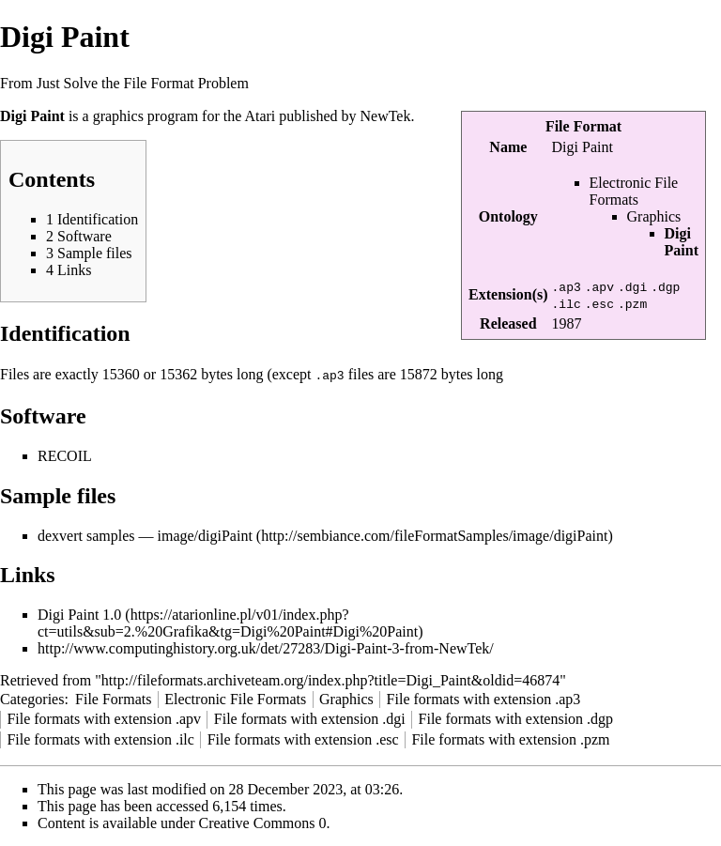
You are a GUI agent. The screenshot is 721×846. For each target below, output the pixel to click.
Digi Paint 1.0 (79, 614)
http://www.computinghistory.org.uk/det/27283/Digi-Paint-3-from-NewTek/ (266, 647)
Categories (32, 698)
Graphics (654, 216)
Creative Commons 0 (263, 822)
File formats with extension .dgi (310, 718)
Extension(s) (507, 294)
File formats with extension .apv (104, 718)
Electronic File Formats (634, 191)
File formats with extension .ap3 (484, 698)
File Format (583, 126)
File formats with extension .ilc (100, 738)
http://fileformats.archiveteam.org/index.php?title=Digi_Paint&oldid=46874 (330, 679)
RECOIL (65, 455)
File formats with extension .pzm (510, 738)
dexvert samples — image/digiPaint (145, 535)
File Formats (113, 698)
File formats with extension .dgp (516, 718)
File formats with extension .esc (303, 738)
